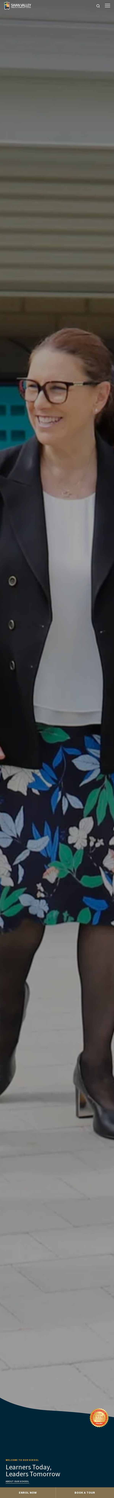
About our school (17, 1481)
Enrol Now (28, 1492)
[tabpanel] (57, 743)
